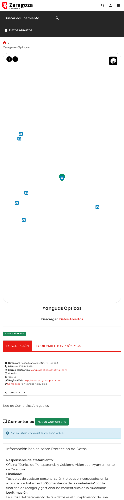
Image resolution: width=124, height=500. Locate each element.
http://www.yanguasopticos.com (43, 380)
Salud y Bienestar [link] (14, 333)
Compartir (12, 392)
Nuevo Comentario (52, 422)
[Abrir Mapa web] (118, 5)
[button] (103, 5)
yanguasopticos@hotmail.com (49, 369)
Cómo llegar (14, 383)
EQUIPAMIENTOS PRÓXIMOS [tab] (58, 346)
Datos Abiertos (71, 319)
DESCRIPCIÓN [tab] (17, 346)
